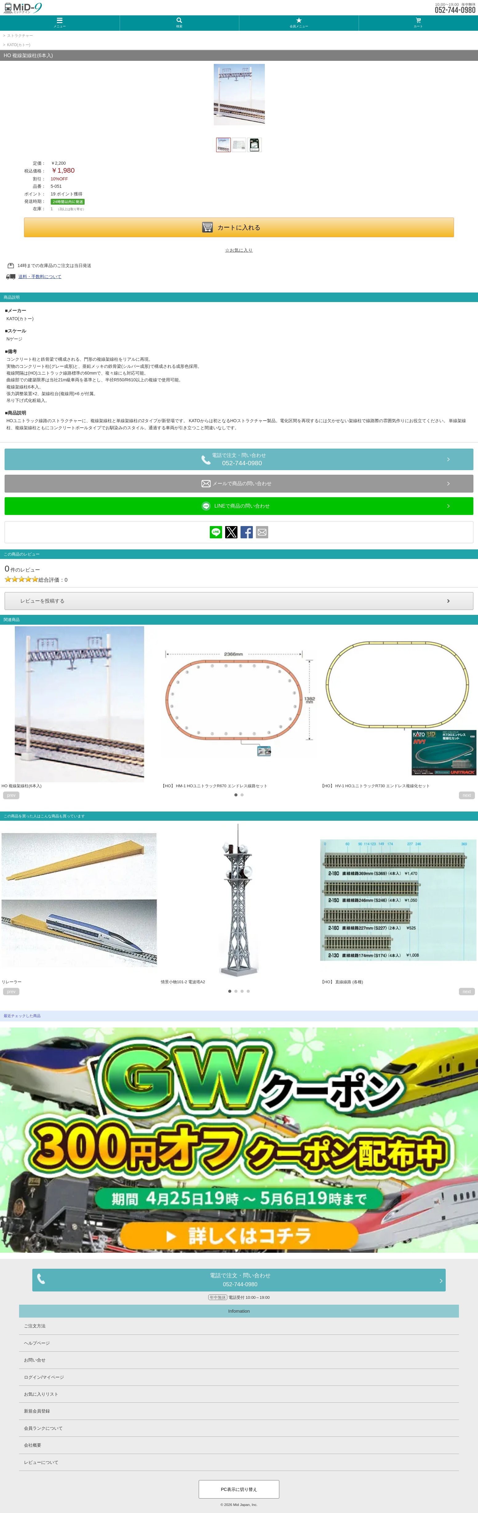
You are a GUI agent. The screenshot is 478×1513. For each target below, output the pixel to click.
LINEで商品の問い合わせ (235, 506)
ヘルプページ (37, 1343)
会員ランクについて (43, 1428)
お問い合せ (35, 1360)
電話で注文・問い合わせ (242, 460)
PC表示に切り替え (239, 1489)
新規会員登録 (37, 1411)
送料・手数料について (40, 276)
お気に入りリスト (41, 1394)
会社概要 (32, 1445)
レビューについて (41, 1462)
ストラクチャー (20, 35)
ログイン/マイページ (44, 1377)
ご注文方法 (35, 1325)
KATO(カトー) (18, 45)
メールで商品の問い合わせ (236, 483)
